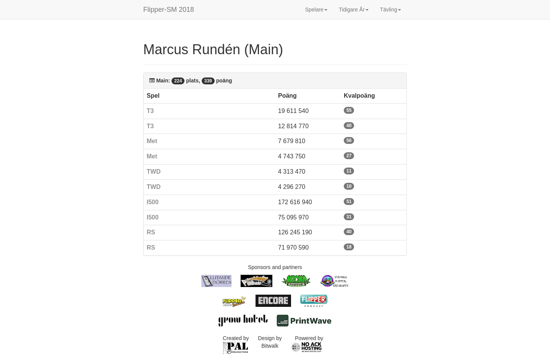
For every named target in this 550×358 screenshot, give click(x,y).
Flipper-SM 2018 (168, 9)
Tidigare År (354, 9)
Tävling (390, 9)
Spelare (316, 9)
